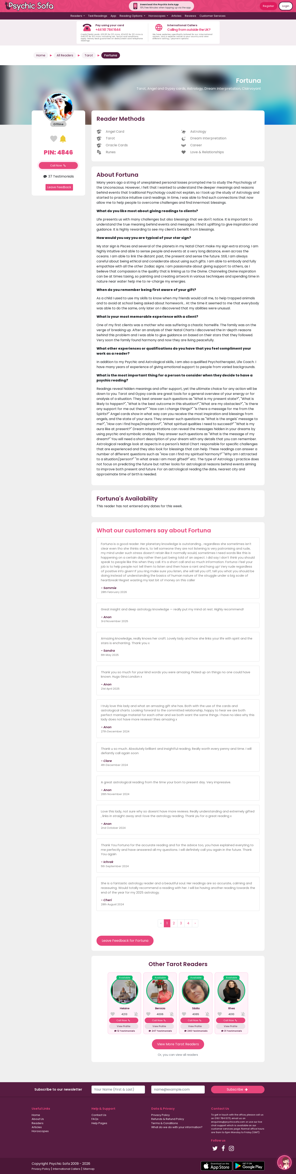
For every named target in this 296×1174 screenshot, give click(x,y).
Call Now (58, 165)
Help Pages (99, 1123)
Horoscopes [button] (157, 16)
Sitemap (89, 1169)
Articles (176, 16)
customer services (222, 1128)
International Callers (66, 1169)
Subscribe (238, 1089)
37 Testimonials (58, 176)
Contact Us (98, 1115)
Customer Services (213, 16)
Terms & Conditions (164, 1123)
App (113, 16)
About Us (38, 1119)
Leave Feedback (59, 187)
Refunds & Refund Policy (167, 1119)
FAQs (94, 1119)
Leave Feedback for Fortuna (125, 940)
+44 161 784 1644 (107, 29)
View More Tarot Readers (178, 1044)
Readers (37, 1123)
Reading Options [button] (131, 16)
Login (285, 6)
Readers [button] (76, 16)
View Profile (123, 1026)
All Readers (65, 55)
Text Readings (97, 16)
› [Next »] (195, 923)
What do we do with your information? (176, 1127)
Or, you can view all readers (178, 1055)
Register (268, 6)
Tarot (89, 55)
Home (40, 55)
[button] (284, 1162)
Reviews (190, 16)
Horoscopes (40, 1131)
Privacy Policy (160, 1115)
